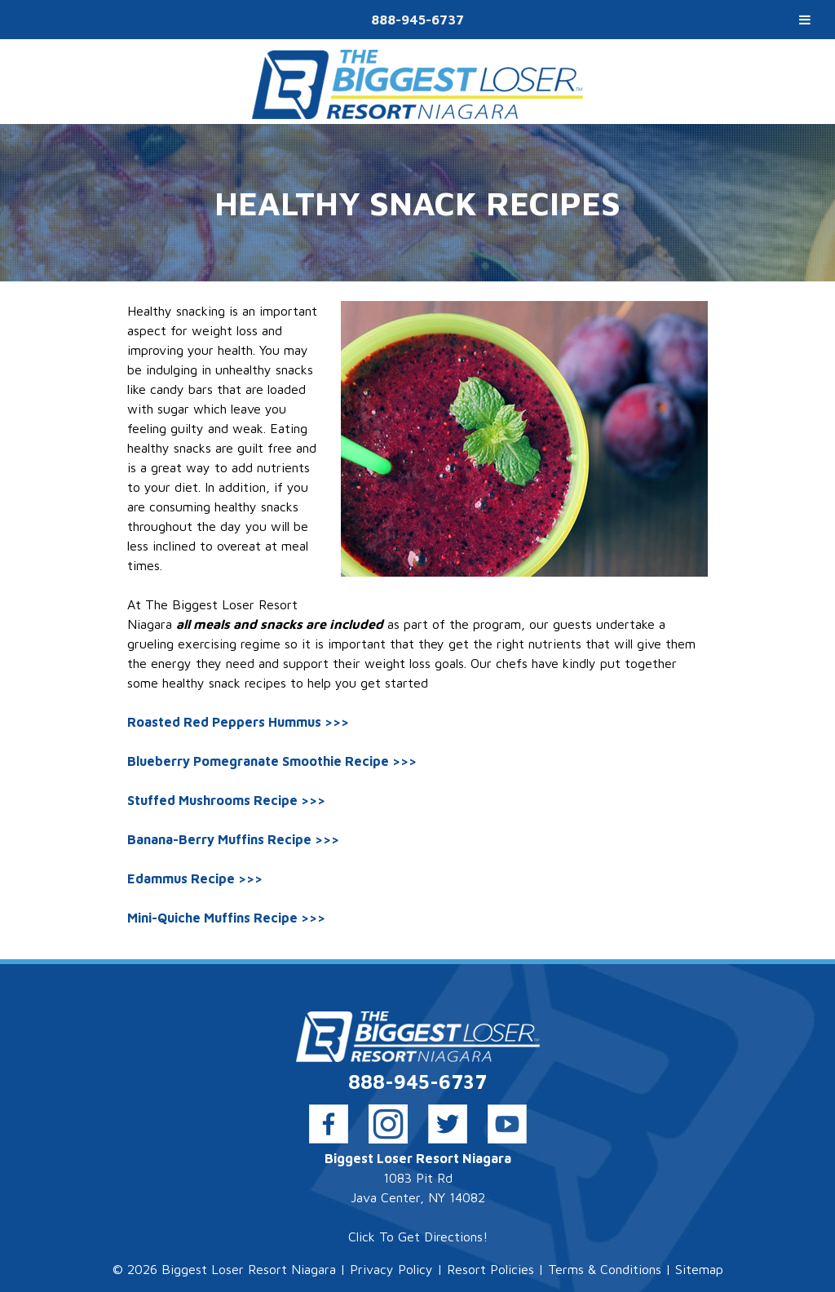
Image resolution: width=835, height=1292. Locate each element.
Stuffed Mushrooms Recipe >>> (226, 800)
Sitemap (699, 1269)
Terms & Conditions (604, 1269)
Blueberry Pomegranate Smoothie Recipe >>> (272, 761)
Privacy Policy (391, 1269)
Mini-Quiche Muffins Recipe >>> (226, 917)
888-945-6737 (417, 19)
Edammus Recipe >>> (195, 878)
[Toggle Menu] (805, 19)
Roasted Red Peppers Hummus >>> (238, 722)
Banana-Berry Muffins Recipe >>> (233, 839)
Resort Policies (490, 1269)
